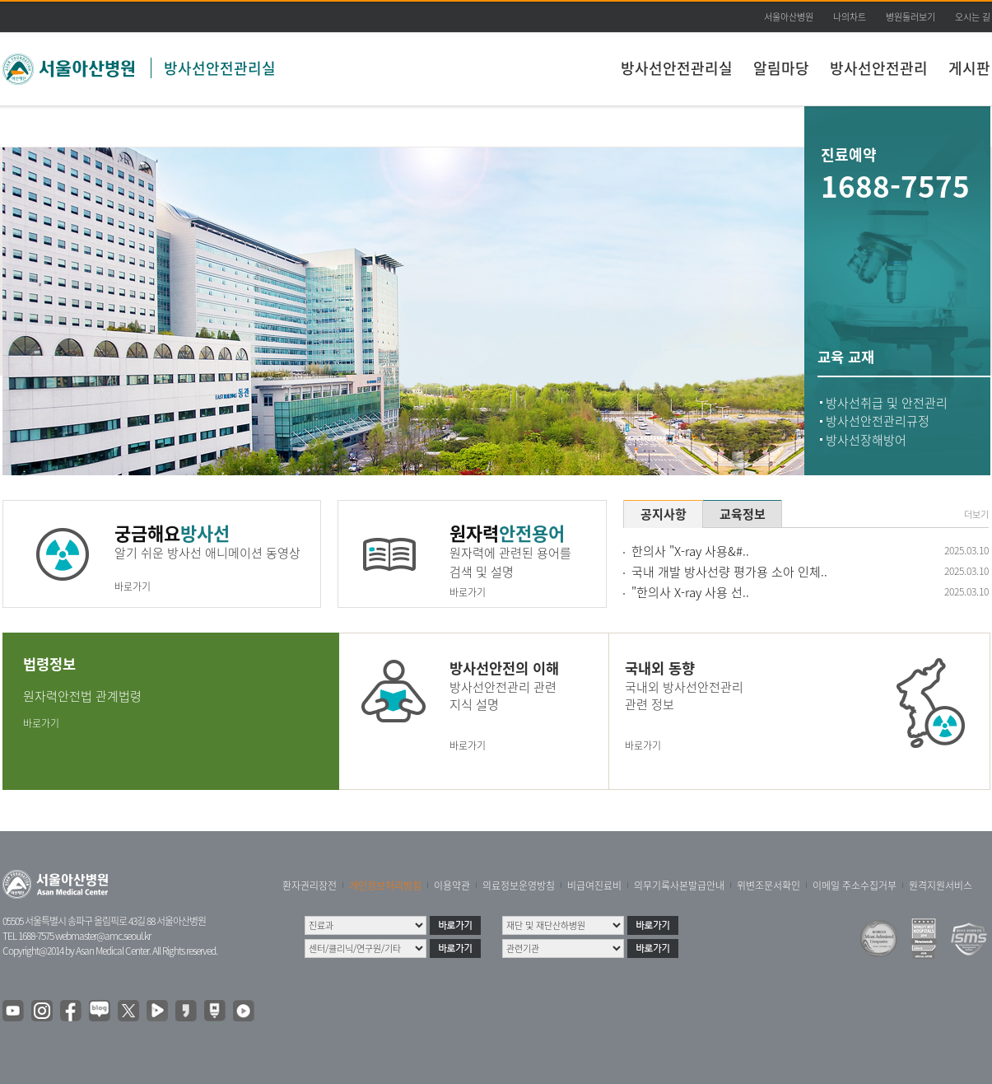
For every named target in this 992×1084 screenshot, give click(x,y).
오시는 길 (972, 17)
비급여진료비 (594, 885)
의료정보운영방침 (518, 885)
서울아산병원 (788, 17)
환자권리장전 (309, 885)
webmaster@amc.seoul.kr (103, 935)
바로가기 (132, 586)
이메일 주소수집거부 (855, 885)
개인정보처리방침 (385, 885)
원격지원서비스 (940, 885)
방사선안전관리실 (220, 68)
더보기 (976, 514)
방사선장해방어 (866, 440)
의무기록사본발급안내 (679, 885)
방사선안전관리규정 (877, 421)
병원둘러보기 (910, 17)
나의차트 (849, 17)
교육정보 (743, 514)
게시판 (969, 68)
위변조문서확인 (768, 885)
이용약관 (452, 885)
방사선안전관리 (879, 68)
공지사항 (663, 514)
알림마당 (781, 68)
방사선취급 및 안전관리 (887, 403)
